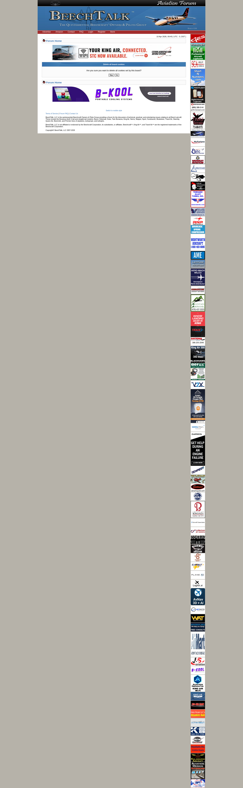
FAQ (81, 32)
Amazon (59, 32)
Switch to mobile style (114, 110)
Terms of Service (52, 114)
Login (90, 32)
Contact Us (74, 114)
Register (101, 32)
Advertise (46, 32)
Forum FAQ (64, 114)
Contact (71, 32)
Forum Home (54, 40)
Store (112, 32)
